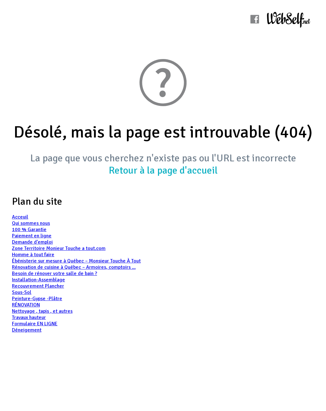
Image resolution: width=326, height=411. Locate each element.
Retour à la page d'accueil (163, 170)
